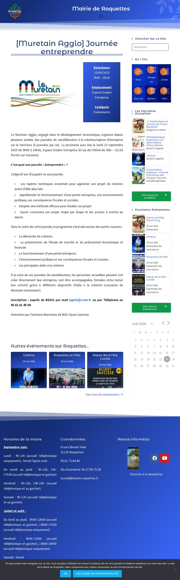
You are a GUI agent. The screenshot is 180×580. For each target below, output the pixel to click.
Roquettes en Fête (67, 369)
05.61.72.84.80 (70, 461)
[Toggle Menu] (101, 16)
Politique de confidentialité (97, 573)
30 (167, 366)
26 (141, 366)
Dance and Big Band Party (155, 219)
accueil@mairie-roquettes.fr (79, 478)
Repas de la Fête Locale (105, 378)
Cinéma (28, 365)
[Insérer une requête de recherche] (150, 47)
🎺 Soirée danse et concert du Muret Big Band (157, 124)
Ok (65, 573)
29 (148, 340)
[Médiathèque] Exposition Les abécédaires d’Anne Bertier (155, 141)
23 (167, 359)
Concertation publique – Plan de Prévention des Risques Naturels (157, 173)
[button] (151, 196)
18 (135, 359)
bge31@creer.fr (80, 300)
